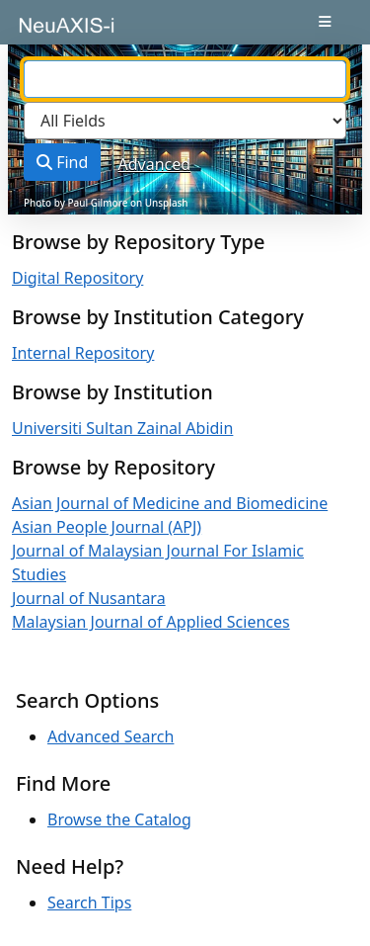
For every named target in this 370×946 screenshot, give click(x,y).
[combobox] (185, 79)
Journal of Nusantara (89, 598)
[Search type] (185, 120)
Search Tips (89, 902)
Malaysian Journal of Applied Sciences (151, 622)
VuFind (50, 31)
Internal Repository (83, 353)
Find (62, 162)
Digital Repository (77, 278)
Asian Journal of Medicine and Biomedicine (170, 503)
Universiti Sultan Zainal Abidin (122, 428)
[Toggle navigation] (325, 22)
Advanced (154, 164)
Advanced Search (110, 736)
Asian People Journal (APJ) (106, 527)
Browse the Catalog (119, 819)
